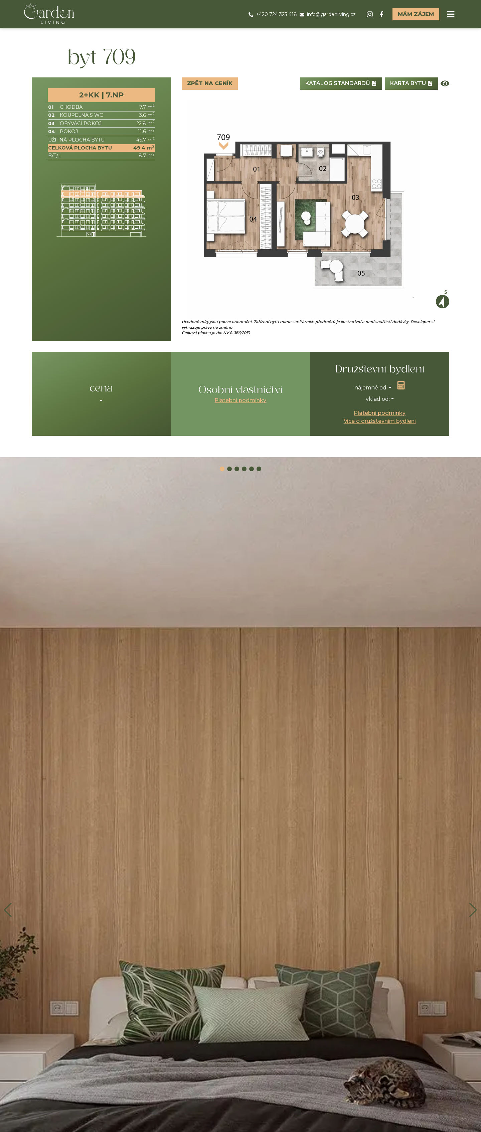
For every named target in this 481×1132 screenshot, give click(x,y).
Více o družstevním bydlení (380, 421)
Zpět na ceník (209, 83)
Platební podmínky (240, 400)
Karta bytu (411, 83)
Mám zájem (416, 14)
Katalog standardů (341, 83)
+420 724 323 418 (273, 14)
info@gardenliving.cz (328, 14)
